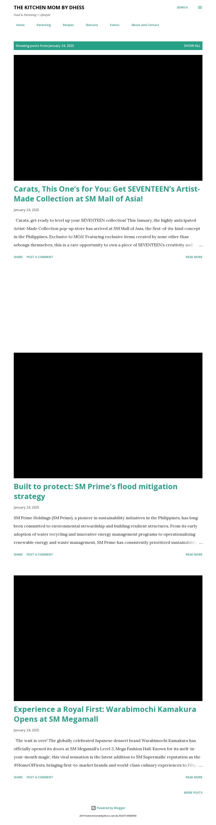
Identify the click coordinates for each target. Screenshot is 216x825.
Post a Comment (40, 257)
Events (112, 25)
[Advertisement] (108, 306)
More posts (193, 792)
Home (18, 25)
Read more (194, 257)
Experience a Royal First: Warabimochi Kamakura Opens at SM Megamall (105, 714)
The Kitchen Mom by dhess (49, 7)
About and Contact (143, 25)
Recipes (66, 25)
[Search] (182, 7)
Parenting (41, 25)
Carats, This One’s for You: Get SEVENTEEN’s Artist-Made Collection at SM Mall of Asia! (107, 194)
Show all (192, 45)
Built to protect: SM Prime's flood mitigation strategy (96, 491)
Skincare (89, 25)
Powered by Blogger (108, 808)
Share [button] (18, 257)
